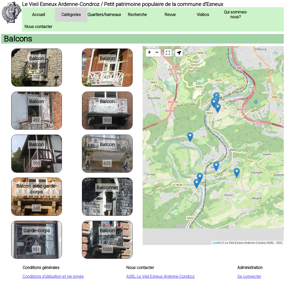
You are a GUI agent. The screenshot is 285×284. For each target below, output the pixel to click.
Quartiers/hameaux (104, 14)
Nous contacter (38, 26)
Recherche (137, 14)
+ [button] (149, 53)
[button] (179, 53)
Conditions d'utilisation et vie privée (53, 276)
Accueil (38, 14)
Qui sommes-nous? (235, 14)
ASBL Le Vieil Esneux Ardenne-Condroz (160, 276)
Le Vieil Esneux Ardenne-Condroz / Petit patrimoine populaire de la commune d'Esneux (122, 4)
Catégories (71, 14)
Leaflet (217, 242)
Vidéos (203, 14)
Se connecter (249, 276)
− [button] (156, 53)
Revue (170, 14)
